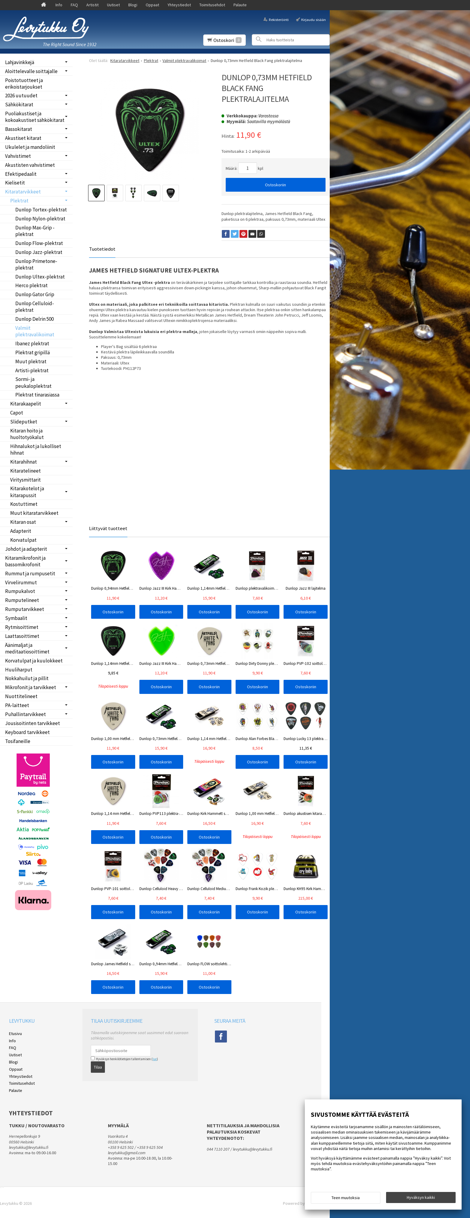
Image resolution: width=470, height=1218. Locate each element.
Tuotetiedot (102, 249)
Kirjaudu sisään (313, 19)
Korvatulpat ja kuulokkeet (34, 660)
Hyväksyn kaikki (421, 1197)
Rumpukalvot (20, 591)
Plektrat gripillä (32, 352)
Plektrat (19, 200)
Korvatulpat (23, 540)
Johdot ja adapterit (26, 549)
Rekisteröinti (279, 19)
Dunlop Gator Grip (34, 294)
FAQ (74, 4)
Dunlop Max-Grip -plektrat (35, 230)
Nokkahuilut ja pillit (27, 678)
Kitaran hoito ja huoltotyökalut (27, 434)
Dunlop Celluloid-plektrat (34, 306)
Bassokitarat (18, 129)
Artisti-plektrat (32, 370)
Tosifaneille (17, 741)
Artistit (92, 4)
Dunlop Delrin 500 (34, 319)
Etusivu (15, 1033)
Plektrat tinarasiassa (37, 394)
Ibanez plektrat (32, 343)
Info (58, 4)
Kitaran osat (23, 522)
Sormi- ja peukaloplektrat (33, 382)
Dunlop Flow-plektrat (39, 243)
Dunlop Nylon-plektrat (40, 218)
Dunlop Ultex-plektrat (40, 276)
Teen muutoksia (346, 1197)
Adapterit (20, 531)
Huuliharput (18, 669)
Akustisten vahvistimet (30, 165)
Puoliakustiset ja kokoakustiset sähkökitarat (34, 116)
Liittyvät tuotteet (108, 528)
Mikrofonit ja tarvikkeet (30, 687)
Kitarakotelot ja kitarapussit (27, 491)
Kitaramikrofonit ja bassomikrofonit (25, 561)
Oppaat (152, 4)
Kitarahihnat (23, 462)
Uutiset (113, 4)
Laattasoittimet (22, 636)
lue (155, 1059)
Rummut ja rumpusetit (30, 573)
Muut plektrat (30, 361)
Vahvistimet (18, 156)
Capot (16, 412)
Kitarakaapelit (25, 403)
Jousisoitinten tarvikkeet (32, 723)
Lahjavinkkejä (19, 62)
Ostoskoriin (275, 184)
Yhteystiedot (179, 4)
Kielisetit (15, 182)
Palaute (240, 4)
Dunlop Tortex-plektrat (41, 209)
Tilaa (98, 1067)
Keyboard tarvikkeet (27, 732)
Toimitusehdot (212, 4)
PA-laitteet (17, 705)
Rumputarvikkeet (24, 609)
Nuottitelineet (21, 696)
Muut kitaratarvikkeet (34, 513)
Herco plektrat (31, 285)
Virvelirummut (21, 582)
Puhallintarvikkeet (25, 714)
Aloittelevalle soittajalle (31, 71)
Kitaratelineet (25, 470)
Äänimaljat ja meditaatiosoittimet (27, 648)
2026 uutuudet (21, 95)
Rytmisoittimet (21, 627)
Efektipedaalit (21, 174)
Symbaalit (16, 618)
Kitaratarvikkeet (23, 191)
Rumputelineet (22, 600)
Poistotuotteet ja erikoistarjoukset (24, 83)
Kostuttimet (23, 504)
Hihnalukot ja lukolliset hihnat (35, 449)
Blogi (132, 4)
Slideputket (23, 421)
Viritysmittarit (25, 479)
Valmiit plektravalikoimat (34, 331)
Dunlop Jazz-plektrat (38, 252)
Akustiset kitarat (23, 138)
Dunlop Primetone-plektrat (36, 264)
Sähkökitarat (19, 104)
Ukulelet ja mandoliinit (30, 147)
